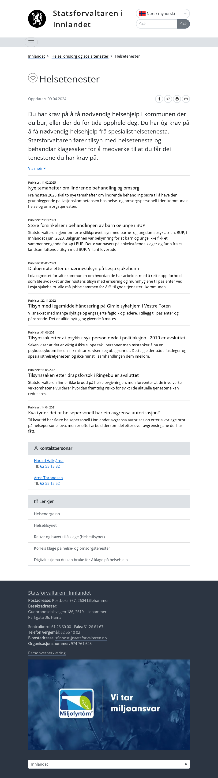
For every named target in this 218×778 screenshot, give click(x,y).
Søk (183, 23)
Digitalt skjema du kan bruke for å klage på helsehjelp (81, 559)
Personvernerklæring (47, 653)
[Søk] (156, 24)
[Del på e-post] (186, 99)
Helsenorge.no (47, 513)
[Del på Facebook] (159, 99)
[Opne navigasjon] (31, 42)
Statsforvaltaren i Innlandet (88, 18)
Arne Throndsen (48, 477)
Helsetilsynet (45, 525)
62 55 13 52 (50, 483)
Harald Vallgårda (49, 460)
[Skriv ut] (177, 99)
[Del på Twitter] (168, 99)
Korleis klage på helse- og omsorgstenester (72, 548)
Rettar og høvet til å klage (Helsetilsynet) (69, 536)
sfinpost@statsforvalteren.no (81, 638)
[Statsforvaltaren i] (109, 764)
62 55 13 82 (50, 466)
